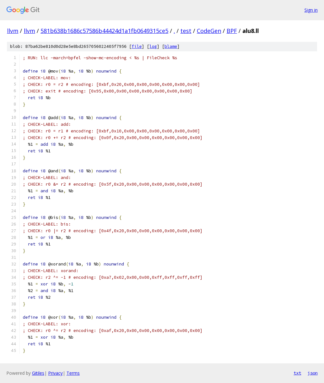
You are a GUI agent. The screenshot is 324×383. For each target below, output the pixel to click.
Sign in (311, 10)
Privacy (55, 373)
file (137, 46)
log (153, 46)
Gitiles (38, 373)
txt (297, 373)
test (185, 31)
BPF (232, 31)
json (313, 373)
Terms (73, 373)
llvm (12, 31)
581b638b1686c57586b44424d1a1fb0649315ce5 (104, 31)
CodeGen (209, 31)
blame (171, 46)
